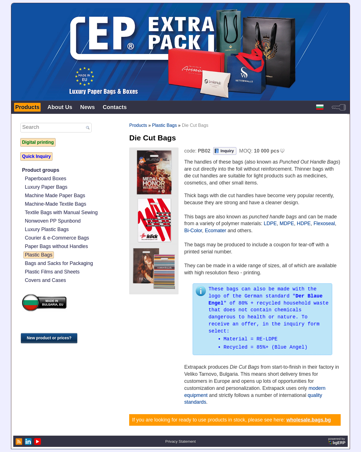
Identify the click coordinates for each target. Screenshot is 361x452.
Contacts (115, 107)
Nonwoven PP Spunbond (53, 221)
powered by (337, 441)
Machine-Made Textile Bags (55, 204)
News (87, 107)
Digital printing (38, 142)
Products (27, 107)
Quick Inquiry (36, 156)
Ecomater (215, 230)
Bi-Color (193, 230)
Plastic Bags (38, 255)
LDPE (270, 223)
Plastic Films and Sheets (52, 272)
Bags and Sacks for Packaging (59, 263)
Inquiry (227, 151)
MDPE (286, 223)
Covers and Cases (45, 280)
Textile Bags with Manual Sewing (61, 212)
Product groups (40, 170)
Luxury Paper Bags (46, 187)
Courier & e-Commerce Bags (57, 238)
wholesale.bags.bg (308, 420)
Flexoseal (324, 223)
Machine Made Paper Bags (55, 195)
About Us (59, 107)
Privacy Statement (180, 441)
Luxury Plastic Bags (47, 229)
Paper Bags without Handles (56, 246)
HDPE (304, 223)
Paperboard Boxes (45, 178)
